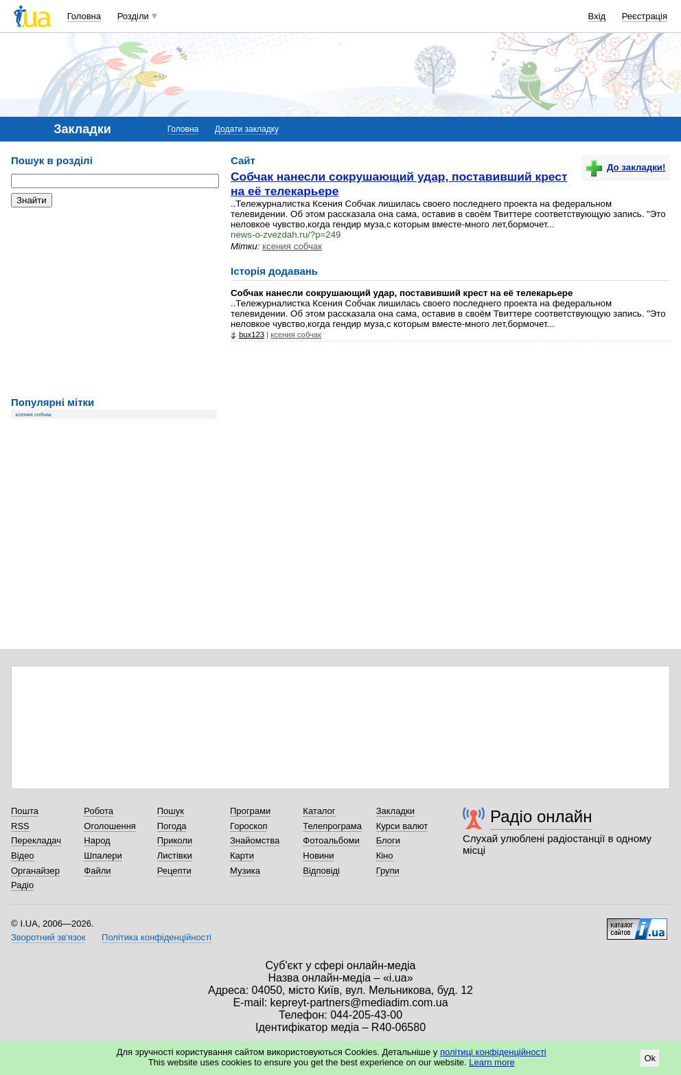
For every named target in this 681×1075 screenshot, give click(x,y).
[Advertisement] (114, 302)
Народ (97, 840)
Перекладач (36, 840)
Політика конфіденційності (156, 937)
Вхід (597, 16)
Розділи (133, 16)
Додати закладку (247, 129)
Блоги (388, 840)
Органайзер (35, 870)
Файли (97, 870)
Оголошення (110, 826)
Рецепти (174, 870)
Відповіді (321, 870)
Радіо (22, 885)
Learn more (491, 1062)
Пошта (24, 811)
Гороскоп (248, 826)
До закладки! (625, 167)
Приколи (174, 840)
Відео (22, 855)
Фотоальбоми (331, 840)
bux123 (251, 334)
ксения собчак (33, 414)
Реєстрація (644, 16)
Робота (98, 811)
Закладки (395, 811)
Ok (650, 1058)
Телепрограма (332, 826)
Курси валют (402, 826)
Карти (242, 855)
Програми (250, 811)
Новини (318, 855)
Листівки (174, 855)
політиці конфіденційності (493, 1052)
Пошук (170, 811)
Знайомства (254, 840)
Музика (245, 870)
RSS (20, 826)
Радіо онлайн (541, 816)
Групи (388, 870)
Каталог (319, 811)
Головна (84, 16)
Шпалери (103, 855)
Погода (172, 826)
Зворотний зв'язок (48, 937)
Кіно (384, 855)
